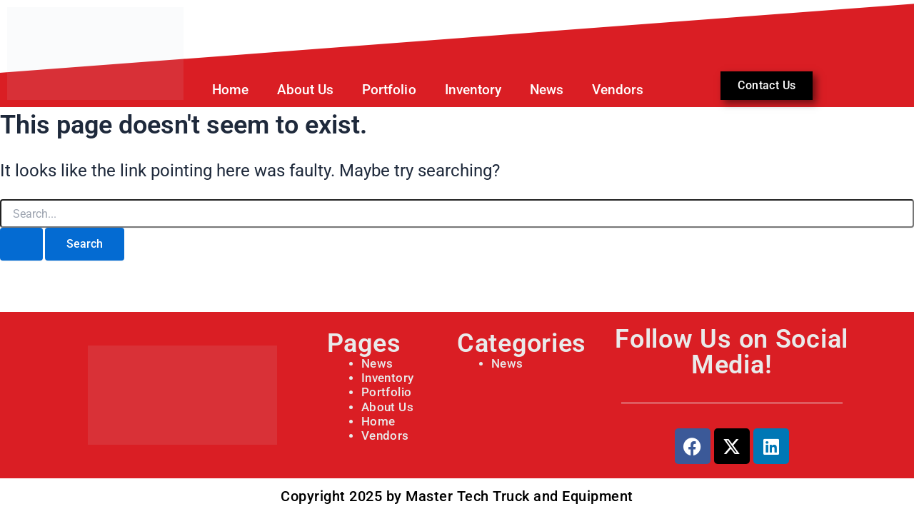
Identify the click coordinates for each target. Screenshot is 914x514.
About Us (305, 89)
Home (230, 89)
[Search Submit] (21, 244)
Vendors (617, 89)
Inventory (473, 89)
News (546, 89)
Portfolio (389, 89)
